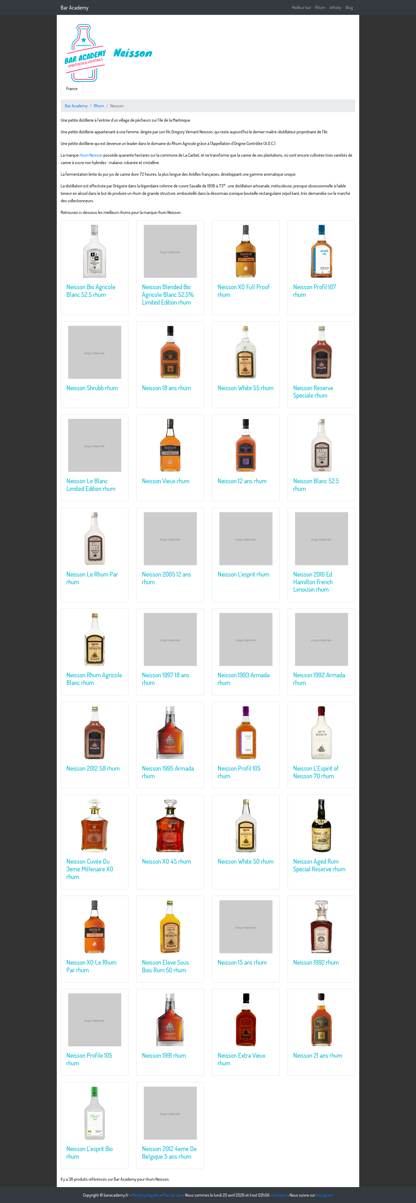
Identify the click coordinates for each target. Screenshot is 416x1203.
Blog (349, 7)
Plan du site (172, 1195)
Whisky (335, 7)
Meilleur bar (301, 7)
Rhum (320, 7)
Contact (280, 1195)
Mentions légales (145, 1195)
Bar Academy (75, 7)
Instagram (324, 1195)
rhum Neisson (91, 155)
